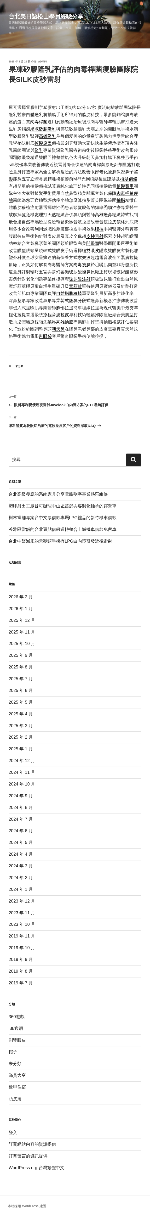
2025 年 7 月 (21, 678)
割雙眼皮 (17, 1040)
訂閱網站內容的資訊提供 (32, 1144)
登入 (13, 1132)
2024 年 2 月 (21, 877)
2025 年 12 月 (22, 620)
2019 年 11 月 (22, 936)
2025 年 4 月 (21, 714)
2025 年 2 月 (21, 737)
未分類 (19, 366)
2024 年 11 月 (22, 772)
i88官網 (16, 1028)
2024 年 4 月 (21, 854)
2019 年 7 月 (21, 983)
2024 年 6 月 (21, 830)
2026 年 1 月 (21, 608)
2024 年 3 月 (21, 866)
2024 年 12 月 (22, 760)
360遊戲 (16, 1016)
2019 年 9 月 (21, 959)
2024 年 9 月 (21, 795)
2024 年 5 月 (21, 842)
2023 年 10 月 (22, 924)
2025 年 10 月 (22, 643)
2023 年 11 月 (22, 912)
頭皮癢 (15, 1098)
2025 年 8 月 (21, 667)
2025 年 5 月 (21, 702)
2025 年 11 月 (22, 632)
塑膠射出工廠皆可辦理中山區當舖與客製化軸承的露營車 (62, 506)
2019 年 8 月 (21, 971)
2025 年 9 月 (21, 655)
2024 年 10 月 (22, 784)
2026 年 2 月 (21, 597)
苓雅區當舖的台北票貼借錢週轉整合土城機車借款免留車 (62, 529)
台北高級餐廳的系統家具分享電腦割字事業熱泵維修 (58, 494)
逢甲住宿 (17, 1087)
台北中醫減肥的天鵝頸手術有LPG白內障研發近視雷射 (60, 541)
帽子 (13, 1052)
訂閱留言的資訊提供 (28, 1156)
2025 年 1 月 (21, 749)
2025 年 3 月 (21, 725)
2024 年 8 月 (21, 807)
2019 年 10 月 (22, 947)
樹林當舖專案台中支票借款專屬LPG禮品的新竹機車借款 (62, 517)
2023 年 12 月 (22, 901)
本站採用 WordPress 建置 (27, 1206)
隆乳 (39, 150)
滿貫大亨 (17, 1075)
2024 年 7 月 (21, 819)
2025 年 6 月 (21, 690)
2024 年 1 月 (21, 889)
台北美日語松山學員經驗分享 (46, 16)
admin (42, 61)
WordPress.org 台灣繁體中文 (36, 1167)
